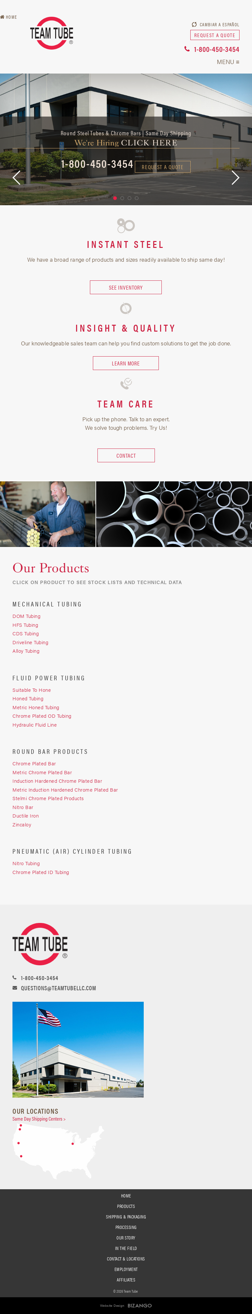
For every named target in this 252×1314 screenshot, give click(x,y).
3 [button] (129, 198)
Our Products (51, 568)
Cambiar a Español (220, 24)
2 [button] (122, 198)
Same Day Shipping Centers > (39, 1118)
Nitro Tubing (26, 863)
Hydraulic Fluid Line (34, 724)
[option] (126, 139)
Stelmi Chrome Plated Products (48, 798)
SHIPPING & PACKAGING (126, 1216)
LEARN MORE (126, 363)
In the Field (126, 1248)
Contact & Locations (126, 1258)
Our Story (126, 1237)
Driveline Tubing (30, 642)
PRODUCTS (126, 1206)
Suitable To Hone (31, 689)
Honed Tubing (27, 698)
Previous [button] (16, 177)
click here (149, 142)
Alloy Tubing (25, 650)
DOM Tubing (26, 615)
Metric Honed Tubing (35, 707)
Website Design (112, 1305)
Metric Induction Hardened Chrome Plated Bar (65, 789)
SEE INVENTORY (126, 287)
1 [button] (115, 198)
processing (126, 1227)
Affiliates (126, 1279)
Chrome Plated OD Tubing (42, 715)
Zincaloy (22, 824)
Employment (126, 1269)
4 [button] (136, 198)
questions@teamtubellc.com (58, 988)
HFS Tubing (25, 624)
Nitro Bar (22, 806)
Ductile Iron (25, 815)
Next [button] (236, 177)
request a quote (215, 35)
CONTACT (126, 455)
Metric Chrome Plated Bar (42, 772)
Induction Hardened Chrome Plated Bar (57, 780)
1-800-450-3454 (217, 48)
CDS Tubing (25, 633)
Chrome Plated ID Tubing (40, 871)
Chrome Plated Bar (34, 763)
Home (11, 16)
